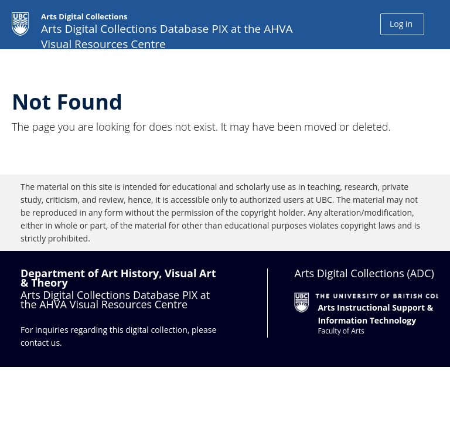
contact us (40, 342)
